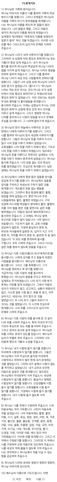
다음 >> (40, 479)
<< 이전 (16, 479)
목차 (28, 479)
